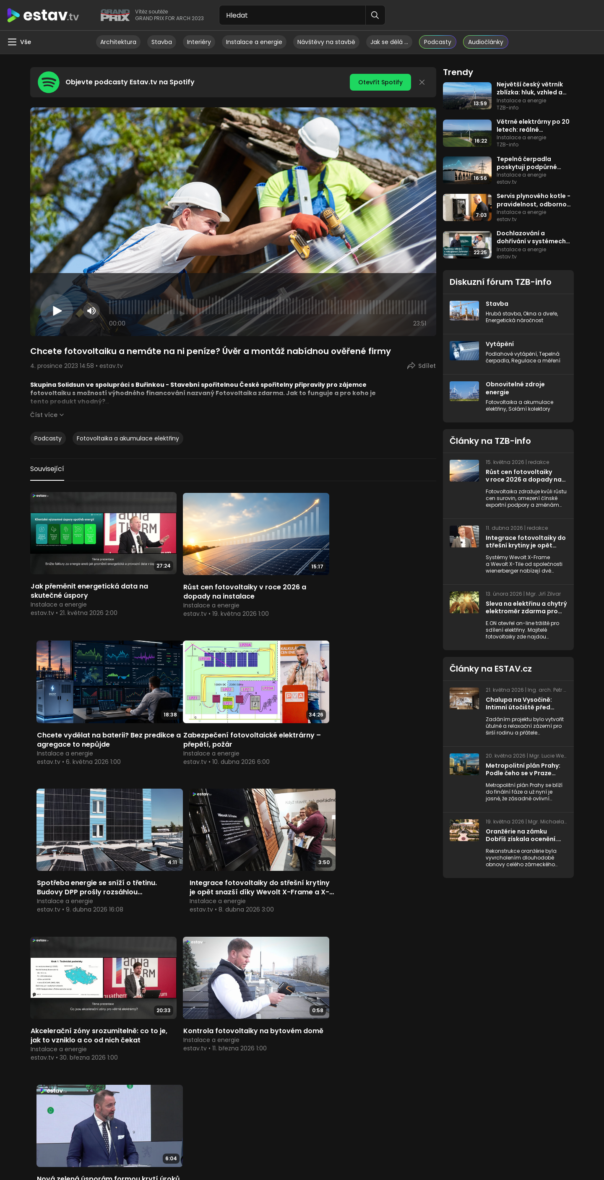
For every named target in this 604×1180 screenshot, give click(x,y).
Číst (43, 415)
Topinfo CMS (331, 1154)
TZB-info (96, 980)
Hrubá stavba (503, 313)
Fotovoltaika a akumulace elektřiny (128, 438)
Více (233, 980)
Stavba (161, 42)
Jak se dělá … (389, 42)
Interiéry (199, 42)
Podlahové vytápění (511, 353)
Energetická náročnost (514, 319)
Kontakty (445, 1154)
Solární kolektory (529, 407)
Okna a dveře (540, 313)
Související (47, 469)
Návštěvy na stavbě (326, 42)
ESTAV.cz (285, 980)
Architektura (118, 42)
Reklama (418, 1154)
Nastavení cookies (377, 1154)
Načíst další (233, 919)
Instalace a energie (254, 42)
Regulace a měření (535, 359)
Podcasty (48, 438)
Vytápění (500, 343)
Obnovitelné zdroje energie (515, 387)
